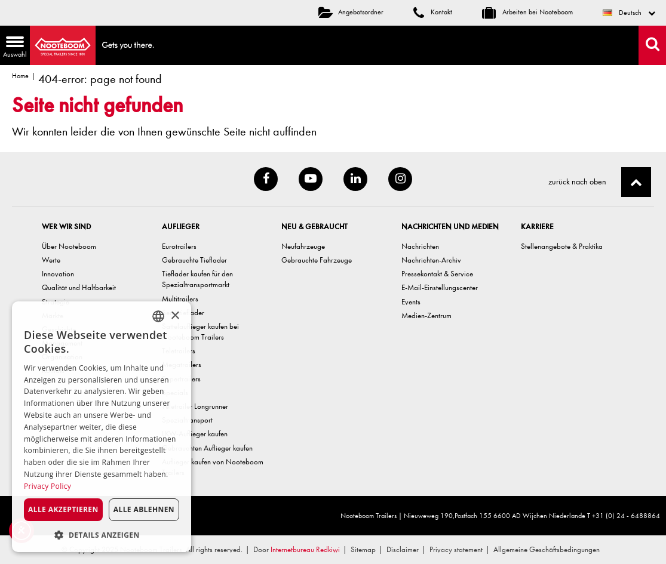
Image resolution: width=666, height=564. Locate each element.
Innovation (58, 273)
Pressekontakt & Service (437, 273)
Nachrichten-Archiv (431, 259)
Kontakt (432, 12)
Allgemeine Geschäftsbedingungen (546, 549)
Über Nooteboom (69, 246)
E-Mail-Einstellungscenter (439, 287)
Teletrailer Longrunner (195, 406)
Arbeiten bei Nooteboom (527, 12)
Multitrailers (180, 298)
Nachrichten (420, 246)
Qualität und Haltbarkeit (79, 287)
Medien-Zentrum (426, 315)
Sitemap (363, 549)
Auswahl (13, 48)
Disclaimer (402, 549)
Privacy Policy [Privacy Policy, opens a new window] (47, 486)
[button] (101, 534)
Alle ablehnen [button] (143, 509)
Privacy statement (456, 549)
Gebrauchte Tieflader (194, 259)
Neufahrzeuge (303, 246)
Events (411, 301)
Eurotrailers (179, 246)
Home (20, 76)
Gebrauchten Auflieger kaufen (207, 447)
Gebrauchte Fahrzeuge (316, 259)
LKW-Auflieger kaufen (195, 433)
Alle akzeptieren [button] (63, 509)
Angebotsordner (350, 12)
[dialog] (101, 426)
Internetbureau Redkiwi (305, 549)
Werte (51, 259)
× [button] (174, 316)
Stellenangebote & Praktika (562, 246)
